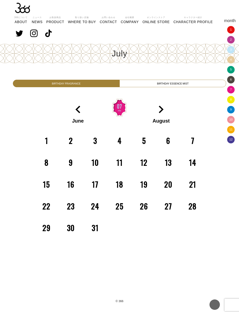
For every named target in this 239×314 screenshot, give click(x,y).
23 (71, 209)
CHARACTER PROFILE (193, 19)
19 (144, 187)
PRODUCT (55, 19)
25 (119, 209)
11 (231, 129)
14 (192, 165)
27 (168, 209)
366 (22, 8)
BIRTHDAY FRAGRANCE (66, 85)
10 (231, 119)
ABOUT (21, 19)
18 (119, 187)
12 (231, 139)
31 (95, 230)
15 (46, 187)
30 (71, 230)
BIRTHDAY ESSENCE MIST (173, 85)
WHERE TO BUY (82, 19)
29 (46, 230)
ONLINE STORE (156, 19)
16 (70, 187)
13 (168, 165)
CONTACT (108, 19)
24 (95, 209)
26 (144, 209)
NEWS (37, 19)
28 (192, 209)
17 (95, 187)
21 (192, 187)
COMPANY (130, 19)
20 (168, 187)
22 (46, 209)
